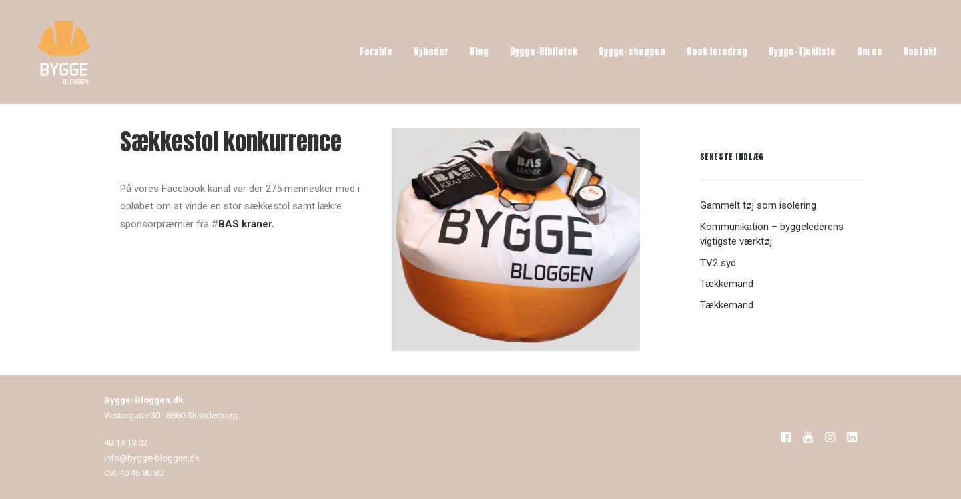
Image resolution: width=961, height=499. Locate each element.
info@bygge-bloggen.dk (152, 458)
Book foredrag (717, 52)
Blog (479, 52)
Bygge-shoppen (632, 52)
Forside (376, 52)
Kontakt (920, 52)
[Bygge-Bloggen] (64, 52)
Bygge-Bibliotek (543, 52)
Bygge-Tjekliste (802, 52)
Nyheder (431, 52)
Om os (869, 52)
